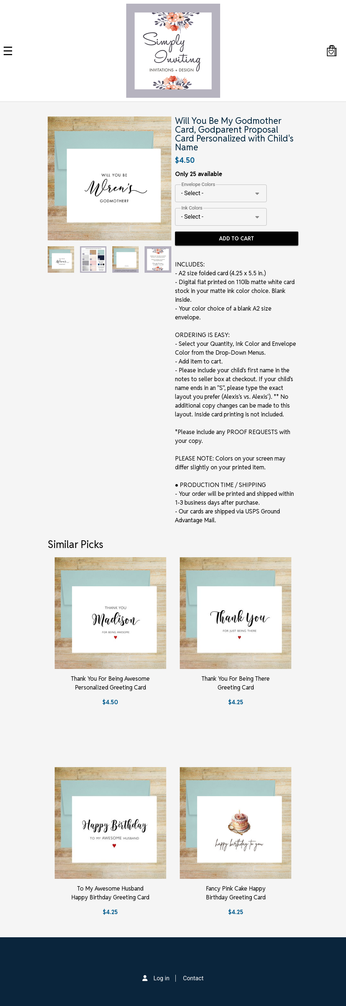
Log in (161, 978)
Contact (193, 978)
